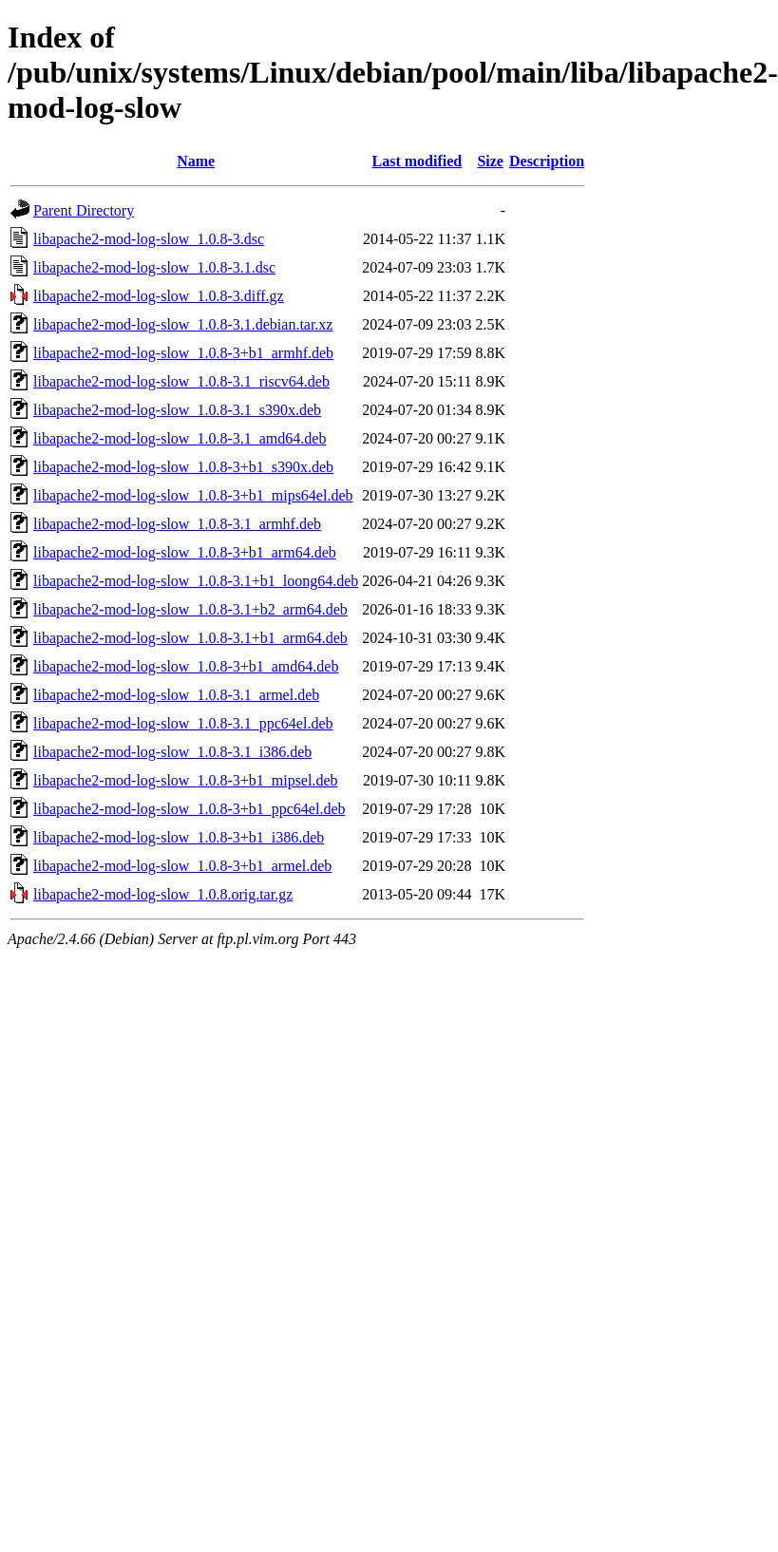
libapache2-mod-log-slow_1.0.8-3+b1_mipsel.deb (185, 780)
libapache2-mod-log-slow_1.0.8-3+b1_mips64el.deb (193, 495)
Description (546, 161)
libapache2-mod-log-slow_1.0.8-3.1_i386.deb (172, 752)
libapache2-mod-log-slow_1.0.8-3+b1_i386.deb (178, 837)
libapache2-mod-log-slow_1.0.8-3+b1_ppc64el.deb (189, 809)
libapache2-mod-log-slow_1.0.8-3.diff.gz (158, 296)
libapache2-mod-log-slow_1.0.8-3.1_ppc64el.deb (182, 723)
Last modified (417, 161)
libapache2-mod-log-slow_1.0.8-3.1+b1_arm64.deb (190, 638)
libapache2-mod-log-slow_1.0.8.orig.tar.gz (163, 894)
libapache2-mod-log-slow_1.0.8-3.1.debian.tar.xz (182, 324)
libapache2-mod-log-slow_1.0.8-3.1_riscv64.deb (181, 381)
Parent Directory (83, 210)
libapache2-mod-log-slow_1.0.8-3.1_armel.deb (176, 695)
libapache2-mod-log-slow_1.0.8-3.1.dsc (154, 267)
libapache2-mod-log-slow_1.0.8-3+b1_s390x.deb (183, 467)
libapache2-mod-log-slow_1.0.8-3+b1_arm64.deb (184, 552)
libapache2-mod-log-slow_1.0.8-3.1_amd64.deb (179, 438)
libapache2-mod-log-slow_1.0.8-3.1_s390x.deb (177, 410)
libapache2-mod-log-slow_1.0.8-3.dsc (148, 239)
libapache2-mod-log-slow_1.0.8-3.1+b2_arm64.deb (190, 609)
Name (196, 161)
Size (490, 161)
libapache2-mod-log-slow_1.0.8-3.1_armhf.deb (177, 524)
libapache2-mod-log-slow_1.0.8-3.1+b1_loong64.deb (195, 581)
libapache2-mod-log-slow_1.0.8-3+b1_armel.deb (182, 866)
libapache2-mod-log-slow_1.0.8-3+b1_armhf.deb (183, 353)
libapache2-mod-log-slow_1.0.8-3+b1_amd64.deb (185, 666)
